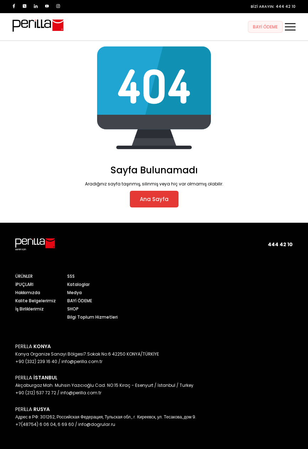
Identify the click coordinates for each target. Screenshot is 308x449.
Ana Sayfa (154, 199)
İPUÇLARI (24, 284)
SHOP (73, 309)
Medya (74, 293)
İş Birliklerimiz (29, 309)
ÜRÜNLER (24, 276)
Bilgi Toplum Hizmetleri (92, 317)
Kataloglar (78, 284)
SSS (71, 276)
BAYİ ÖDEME (265, 27)
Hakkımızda (27, 293)
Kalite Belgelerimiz (35, 301)
